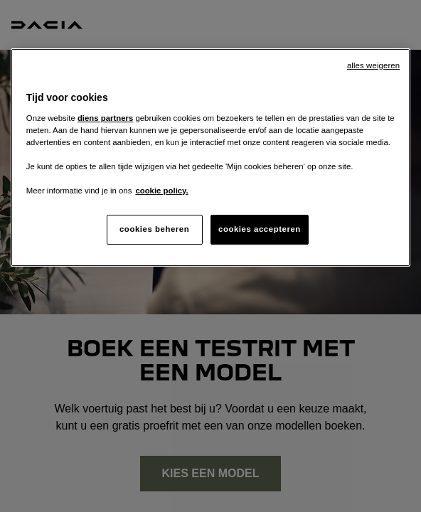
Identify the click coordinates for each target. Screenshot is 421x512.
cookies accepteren (259, 229)
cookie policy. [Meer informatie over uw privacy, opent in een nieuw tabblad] (161, 190)
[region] (210, 157)
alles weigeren (373, 65)
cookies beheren (154, 229)
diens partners (105, 118)
